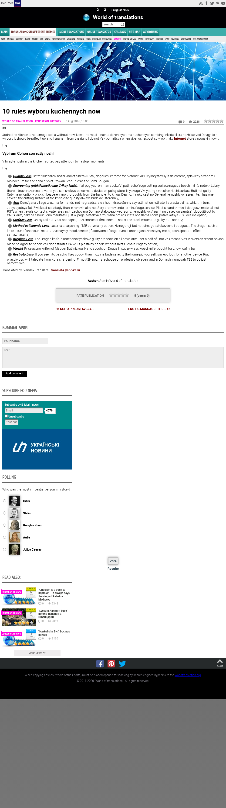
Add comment (14, 373)
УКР (10, 3)
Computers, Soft (58, 39)
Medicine (80, 39)
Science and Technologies (102, 39)
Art (41, 39)
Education (117, 39)
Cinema (47, 39)
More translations (71, 32)
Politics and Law (129, 39)
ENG (17, 3)
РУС (3, 3)
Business (10, 39)
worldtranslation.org (188, 675)
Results (113, 568)
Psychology (149, 39)
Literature (71, 39)
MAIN (4, 32)
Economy (19, 39)
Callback (120, 32)
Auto (3, 39)
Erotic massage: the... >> (149, 309)
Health (27, 39)
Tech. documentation (200, 39)
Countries (175, 39)
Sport (167, 39)
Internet (35, 39)
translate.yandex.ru (65, 270)
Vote (113, 561)
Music (88, 39)
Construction (186, 39)
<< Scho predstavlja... (75, 308)
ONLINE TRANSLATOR (99, 32)
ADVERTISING (150, 32)
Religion (159, 39)
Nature (140, 39)
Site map (134, 32)
